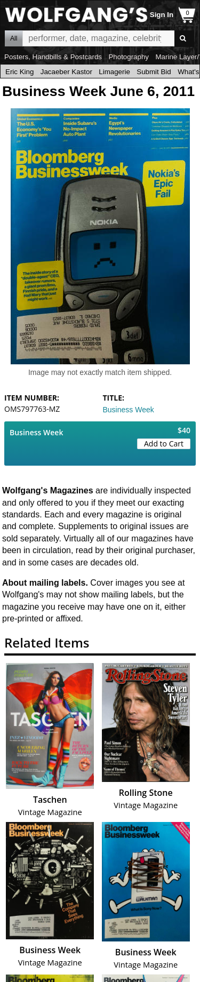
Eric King (19, 72)
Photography (128, 57)
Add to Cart (163, 443)
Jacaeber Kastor (66, 72)
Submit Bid (154, 72)
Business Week (128, 409)
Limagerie (114, 72)
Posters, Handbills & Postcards (53, 57)
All (13, 38)
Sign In (161, 15)
